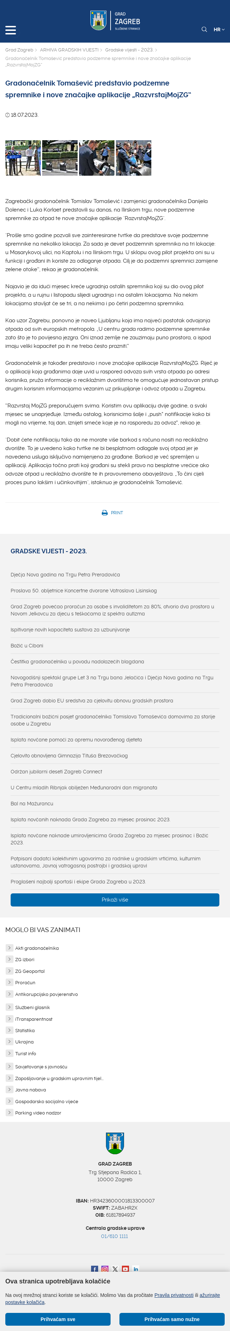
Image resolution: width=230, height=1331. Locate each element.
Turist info (25, 1053)
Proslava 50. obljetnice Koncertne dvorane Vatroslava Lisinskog (84, 590)
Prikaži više (115, 900)
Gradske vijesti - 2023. (129, 50)
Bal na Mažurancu (32, 803)
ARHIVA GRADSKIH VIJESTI (69, 50)
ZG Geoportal (30, 971)
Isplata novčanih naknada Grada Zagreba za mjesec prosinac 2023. (90, 819)
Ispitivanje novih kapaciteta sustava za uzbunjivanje (70, 629)
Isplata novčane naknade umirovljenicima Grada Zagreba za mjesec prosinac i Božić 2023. (109, 839)
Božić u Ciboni (27, 645)
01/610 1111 (114, 1236)
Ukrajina (24, 1042)
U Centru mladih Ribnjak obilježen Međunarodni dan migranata (84, 787)
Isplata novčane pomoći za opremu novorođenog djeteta (76, 740)
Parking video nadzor (38, 1113)
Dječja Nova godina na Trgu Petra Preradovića (65, 574)
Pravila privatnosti (174, 1295)
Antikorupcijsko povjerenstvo (46, 994)
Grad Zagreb (19, 50)
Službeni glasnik (32, 1007)
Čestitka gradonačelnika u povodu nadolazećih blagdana (77, 661)
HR (219, 29)
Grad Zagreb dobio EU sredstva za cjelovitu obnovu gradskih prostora (92, 700)
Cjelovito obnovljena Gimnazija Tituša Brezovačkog (69, 755)
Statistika (25, 1030)
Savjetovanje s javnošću (41, 1066)
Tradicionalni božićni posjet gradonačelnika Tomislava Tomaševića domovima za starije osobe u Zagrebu (113, 720)
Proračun (25, 982)
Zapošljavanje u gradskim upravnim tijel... (59, 1078)
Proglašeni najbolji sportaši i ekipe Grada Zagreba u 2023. (78, 881)
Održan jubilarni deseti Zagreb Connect (56, 771)
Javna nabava (30, 1089)
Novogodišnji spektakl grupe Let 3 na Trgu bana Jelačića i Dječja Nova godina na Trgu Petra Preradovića (112, 681)
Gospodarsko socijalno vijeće (46, 1101)
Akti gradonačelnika (37, 948)
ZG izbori (24, 959)
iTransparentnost (33, 1019)
